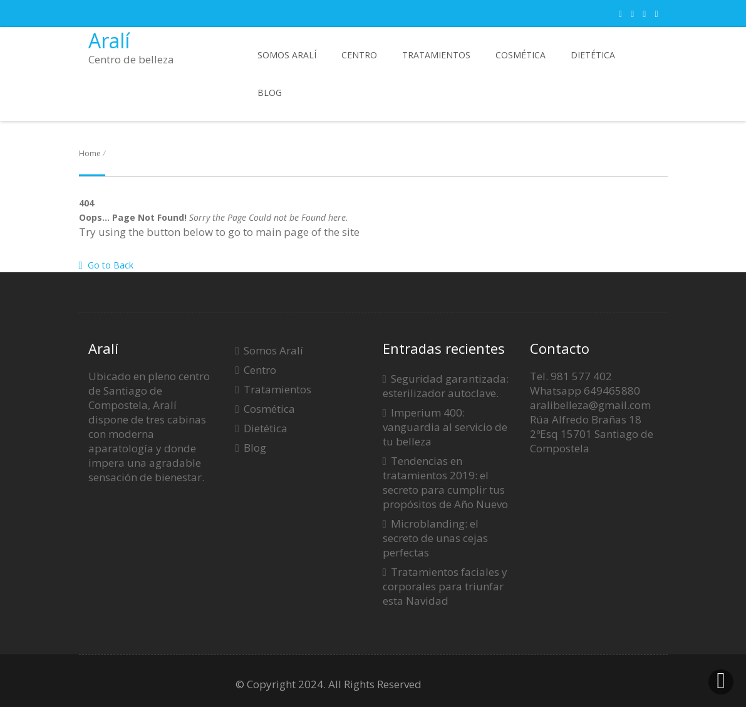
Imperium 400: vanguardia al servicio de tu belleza (445, 427)
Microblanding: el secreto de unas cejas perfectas (435, 538)
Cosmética (520, 55)
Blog (269, 92)
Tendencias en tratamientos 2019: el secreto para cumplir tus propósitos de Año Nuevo (445, 482)
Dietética (593, 55)
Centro (359, 55)
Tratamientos (436, 55)
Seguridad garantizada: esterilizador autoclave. (446, 385)
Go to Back (106, 265)
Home (90, 153)
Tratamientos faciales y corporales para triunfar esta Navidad (445, 586)
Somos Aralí (286, 55)
